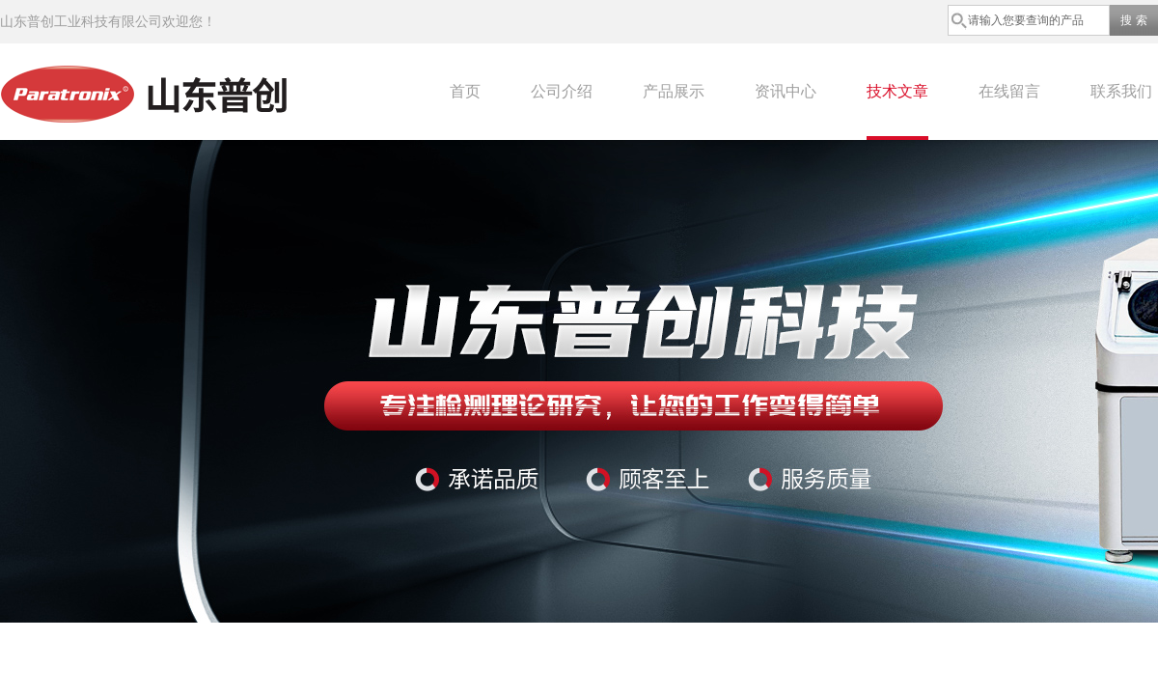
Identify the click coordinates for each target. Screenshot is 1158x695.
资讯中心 (785, 91)
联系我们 (1121, 91)
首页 (465, 91)
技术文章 (897, 91)
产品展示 (673, 91)
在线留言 (1009, 91)
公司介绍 (562, 91)
